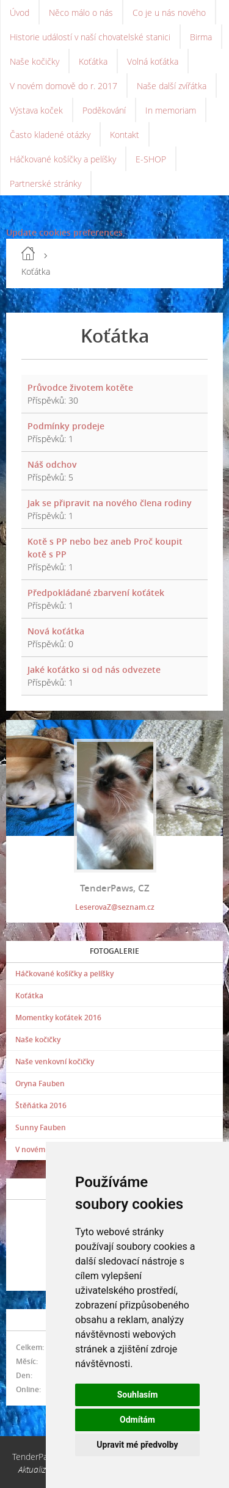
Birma (201, 37)
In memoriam (170, 110)
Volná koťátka (152, 61)
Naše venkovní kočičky (54, 1061)
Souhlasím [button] (137, 1394)
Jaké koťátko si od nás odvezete (94, 669)
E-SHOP (151, 159)
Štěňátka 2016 (41, 1105)
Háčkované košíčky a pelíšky (63, 159)
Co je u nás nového (169, 12)
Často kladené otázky (50, 134)
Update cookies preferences (64, 232)
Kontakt (124, 134)
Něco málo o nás (81, 12)
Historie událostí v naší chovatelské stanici (90, 37)
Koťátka (93, 61)
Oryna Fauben (40, 1083)
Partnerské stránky (45, 183)
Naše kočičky (34, 61)
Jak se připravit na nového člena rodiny (109, 503)
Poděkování (104, 110)
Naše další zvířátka (171, 86)
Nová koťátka (55, 631)
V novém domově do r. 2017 (63, 86)
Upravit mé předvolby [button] (137, 1445)
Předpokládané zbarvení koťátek (95, 592)
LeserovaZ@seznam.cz (114, 907)
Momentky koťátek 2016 (58, 1017)
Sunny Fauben (40, 1127)
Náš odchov (52, 464)
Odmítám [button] (137, 1419)
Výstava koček (36, 110)
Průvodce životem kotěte (80, 387)
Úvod (19, 12)
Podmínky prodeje (65, 426)
